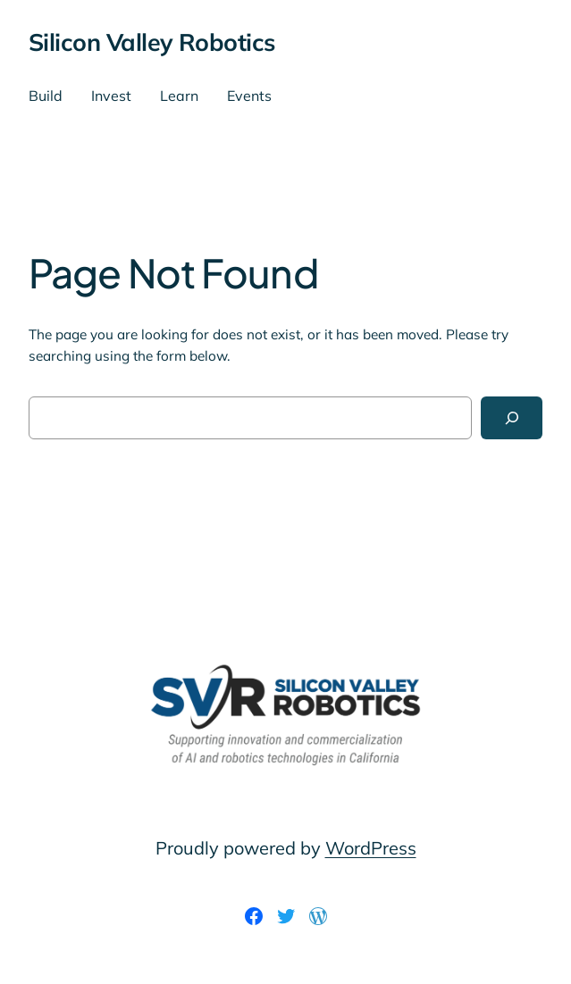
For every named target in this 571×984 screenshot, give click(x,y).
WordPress (370, 848)
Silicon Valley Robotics (152, 42)
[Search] (511, 417)
